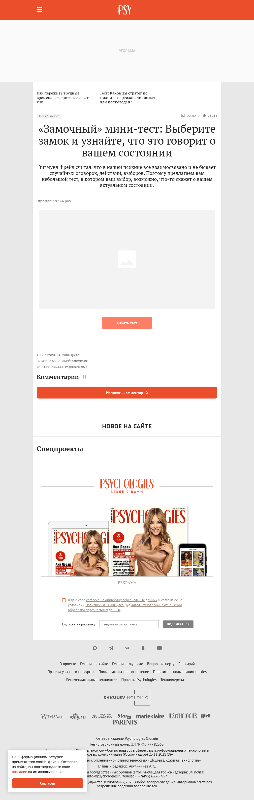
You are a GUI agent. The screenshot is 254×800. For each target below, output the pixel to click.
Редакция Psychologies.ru (63, 355)
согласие (19, 771)
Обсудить (190, 116)
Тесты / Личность (49, 116)
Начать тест (127, 322)
